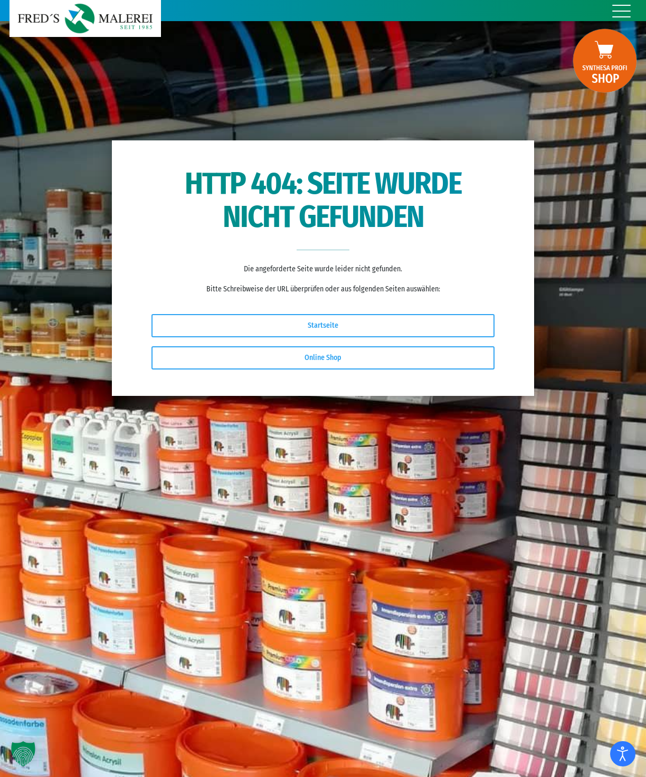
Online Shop (323, 357)
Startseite (323, 325)
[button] (23, 754)
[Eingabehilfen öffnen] (622, 753)
